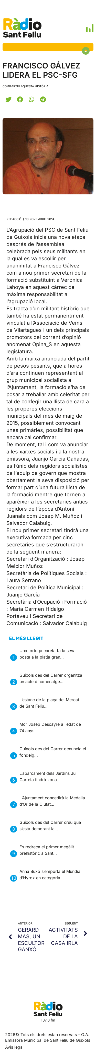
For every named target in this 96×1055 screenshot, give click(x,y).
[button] (8, 99)
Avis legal (14, 1047)
